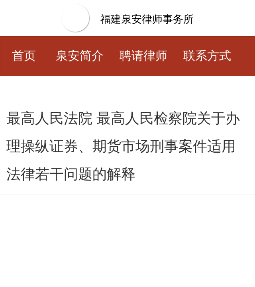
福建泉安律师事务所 (147, 19)
